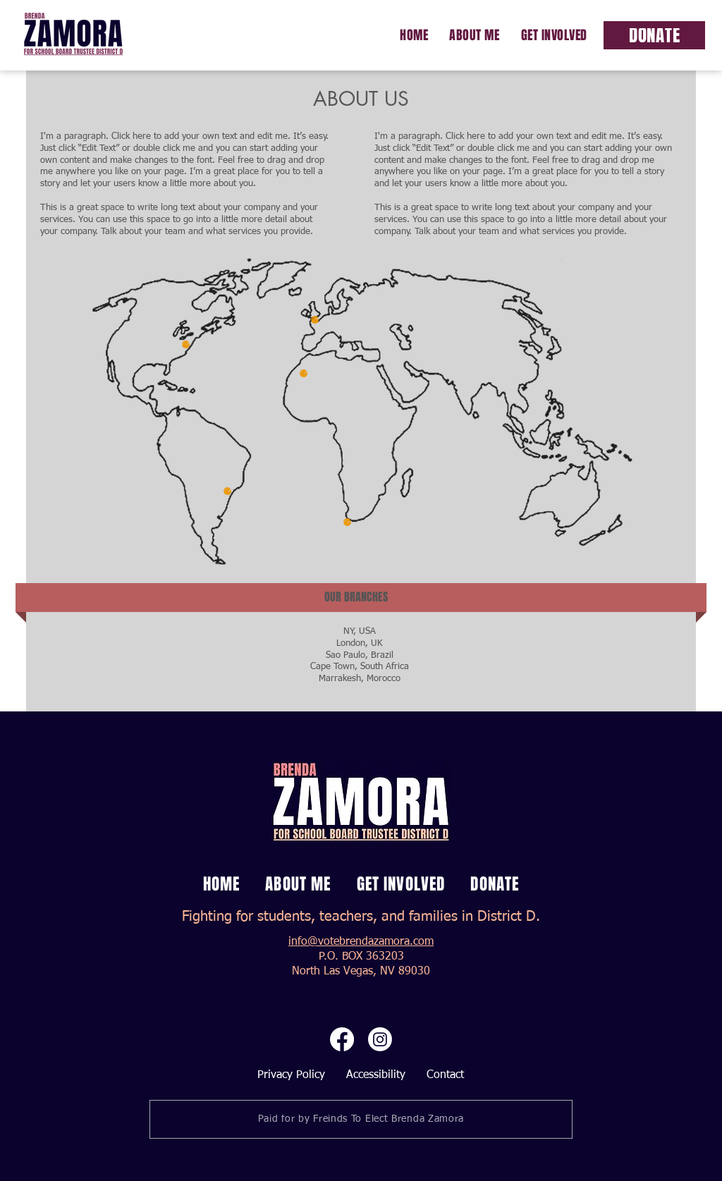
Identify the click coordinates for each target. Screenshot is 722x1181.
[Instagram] (380, 1039)
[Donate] (654, 35)
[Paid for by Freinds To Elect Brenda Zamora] (361, 1119)
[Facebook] (342, 1039)
